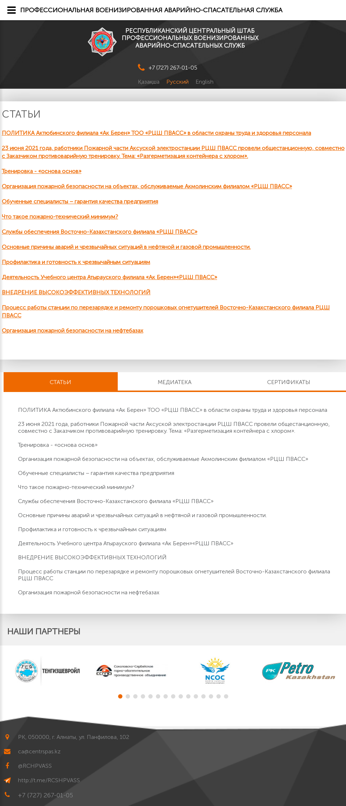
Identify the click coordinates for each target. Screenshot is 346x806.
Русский (178, 81)
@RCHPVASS (35, 765)
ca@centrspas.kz (39, 751)
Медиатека (175, 382)
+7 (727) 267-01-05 (173, 67)
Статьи (60, 382)
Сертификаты (288, 382)
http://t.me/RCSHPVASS (49, 780)
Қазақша (149, 81)
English (205, 81)
